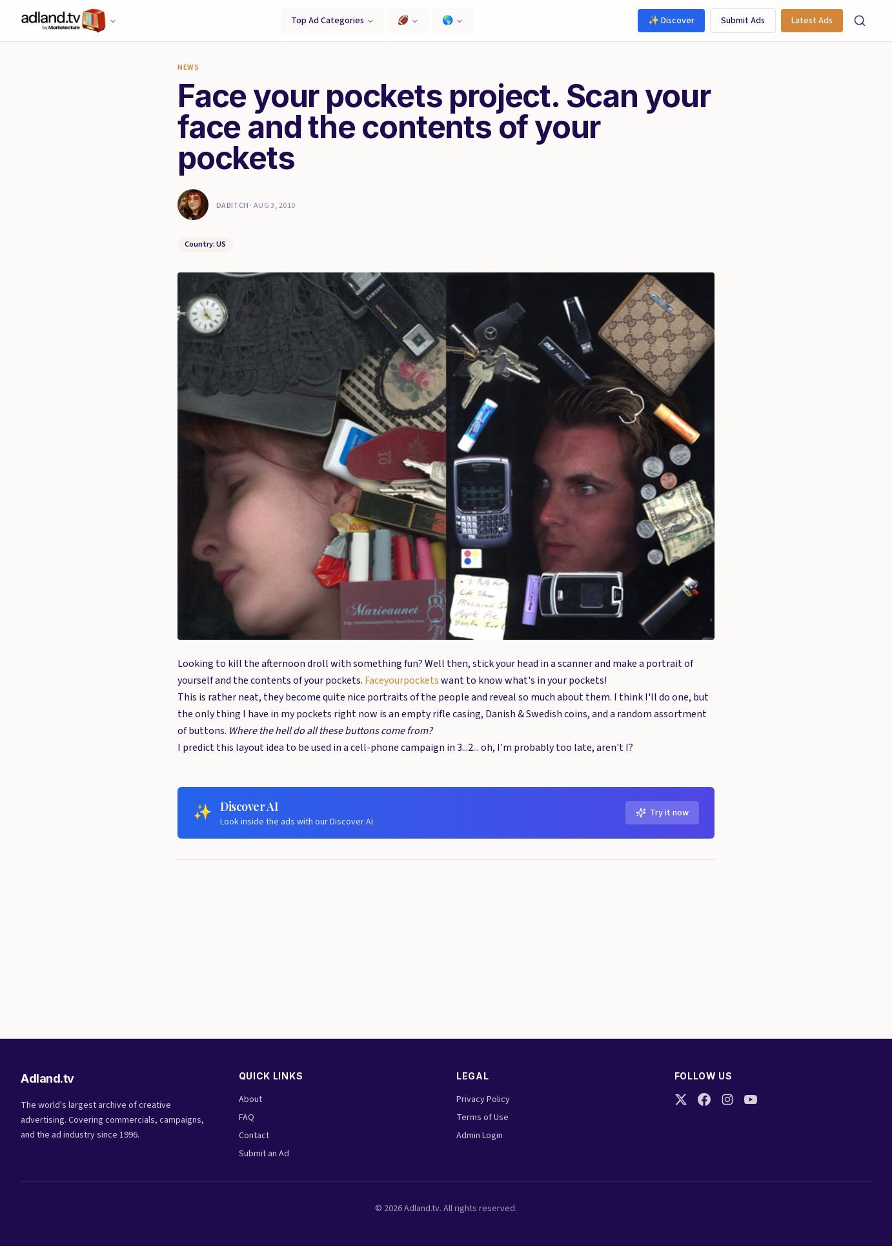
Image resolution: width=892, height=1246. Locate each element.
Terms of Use (482, 1117)
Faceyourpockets (402, 680)
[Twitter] (680, 1099)
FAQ (246, 1117)
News (188, 68)
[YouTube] (750, 1099)
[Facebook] (704, 1099)
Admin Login (479, 1135)
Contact (254, 1135)
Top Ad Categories (332, 20)
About (250, 1099)
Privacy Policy (483, 1099)
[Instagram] (727, 1099)
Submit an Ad (264, 1153)
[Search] (859, 20)
